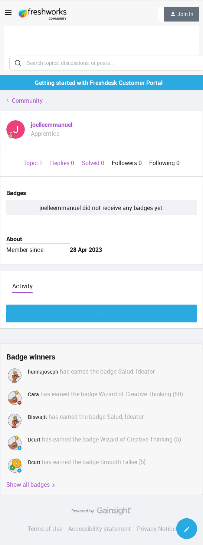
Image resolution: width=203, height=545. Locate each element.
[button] (8, 15)
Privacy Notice (156, 529)
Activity (22, 286)
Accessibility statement (99, 529)
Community (27, 100)
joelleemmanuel (51, 125)
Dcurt (34, 439)
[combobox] (101, 48)
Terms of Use (45, 529)
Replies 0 (63, 163)
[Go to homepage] (42, 14)
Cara (33, 394)
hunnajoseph (43, 371)
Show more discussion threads (101, 311)
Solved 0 (94, 163)
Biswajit (37, 416)
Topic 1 (33, 163)
